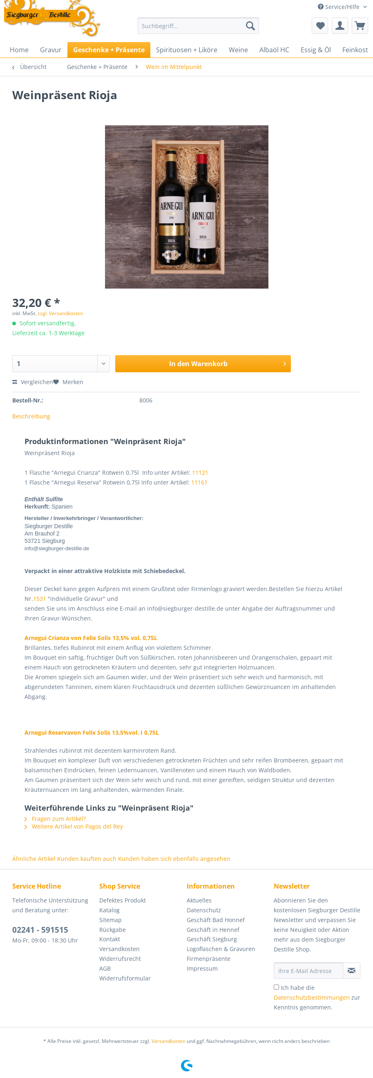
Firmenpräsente (208, 958)
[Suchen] (250, 26)
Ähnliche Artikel (34, 858)
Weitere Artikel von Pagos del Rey (74, 826)
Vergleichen (32, 382)
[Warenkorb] (360, 26)
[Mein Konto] (340, 26)
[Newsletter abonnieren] (351, 970)
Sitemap (110, 920)
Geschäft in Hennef (213, 930)
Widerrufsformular (125, 978)
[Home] (19, 50)
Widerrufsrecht (120, 958)
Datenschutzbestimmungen (312, 997)
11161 (199, 482)
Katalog (109, 910)
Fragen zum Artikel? (55, 818)
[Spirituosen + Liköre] (186, 50)
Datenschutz (204, 910)
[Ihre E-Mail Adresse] (309, 970)
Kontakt (109, 939)
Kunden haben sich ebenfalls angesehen (174, 858)
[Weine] (238, 50)
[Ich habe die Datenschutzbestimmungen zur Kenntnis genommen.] (276, 987)
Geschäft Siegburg (212, 939)
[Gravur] (50, 50)
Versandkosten (119, 949)
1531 (39, 598)
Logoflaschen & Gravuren (221, 949)
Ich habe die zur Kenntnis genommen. (317, 997)
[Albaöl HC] (274, 50)
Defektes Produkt (122, 900)
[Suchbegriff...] (198, 26)
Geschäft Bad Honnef (216, 920)
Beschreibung (31, 416)
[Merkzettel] (320, 26)
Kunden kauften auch (86, 858)
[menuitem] (198, 30)
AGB (105, 968)
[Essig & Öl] (316, 50)
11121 (200, 472)
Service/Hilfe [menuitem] (339, 7)
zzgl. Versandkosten (60, 313)
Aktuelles (199, 900)
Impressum (202, 968)
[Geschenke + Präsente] (108, 50)
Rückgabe (112, 930)
